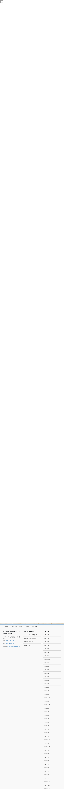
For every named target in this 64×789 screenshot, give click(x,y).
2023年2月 (46, 774)
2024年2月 (46, 732)
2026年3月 (46, 645)
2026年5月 (46, 638)
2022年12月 (47, 781)
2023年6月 (46, 760)
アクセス (26, 626)
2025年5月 (46, 680)
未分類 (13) (27, 645)
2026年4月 (46, 642)
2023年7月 (46, 757)
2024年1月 (46, 736)
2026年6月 (46, 635)
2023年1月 (46, 778)
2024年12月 (47, 697)
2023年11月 (47, 743)
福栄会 (6, 626)
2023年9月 (46, 750)
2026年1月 (46, 652)
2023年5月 (46, 764)
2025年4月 (46, 684)
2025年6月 (46, 677)
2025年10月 (47, 663)
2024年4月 (46, 725)
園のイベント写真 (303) (30, 638)
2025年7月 (46, 673)
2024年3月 (46, 729)
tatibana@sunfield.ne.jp (13, 646)
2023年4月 (46, 767)
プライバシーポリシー (16, 626)
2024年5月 (46, 722)
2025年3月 (46, 687)
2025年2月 (46, 691)
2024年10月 (47, 704)
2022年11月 (47, 785)
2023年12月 (47, 739)
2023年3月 (46, 771)
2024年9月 (46, 708)
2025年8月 (46, 670)
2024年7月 (46, 715)
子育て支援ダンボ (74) (30, 642)
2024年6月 (46, 718)
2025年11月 (47, 659)
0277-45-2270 (10, 643)
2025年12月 (47, 656)
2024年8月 (46, 712)
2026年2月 (46, 649)
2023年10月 (47, 746)
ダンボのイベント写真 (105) (31, 635)
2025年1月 (46, 694)
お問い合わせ (35, 626)
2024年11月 (47, 701)
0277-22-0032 (10, 640)
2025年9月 (46, 666)
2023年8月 (46, 753)
